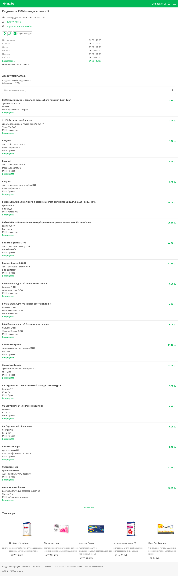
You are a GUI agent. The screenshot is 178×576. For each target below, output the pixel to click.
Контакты (37, 566)
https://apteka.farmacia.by (19, 26)
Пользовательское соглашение (68, 566)
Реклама (26, 566)
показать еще (89, 508)
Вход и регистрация (11, 566)
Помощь (47, 566)
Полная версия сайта (93, 566)
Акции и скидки (23, 33)
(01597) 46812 (14, 21)
